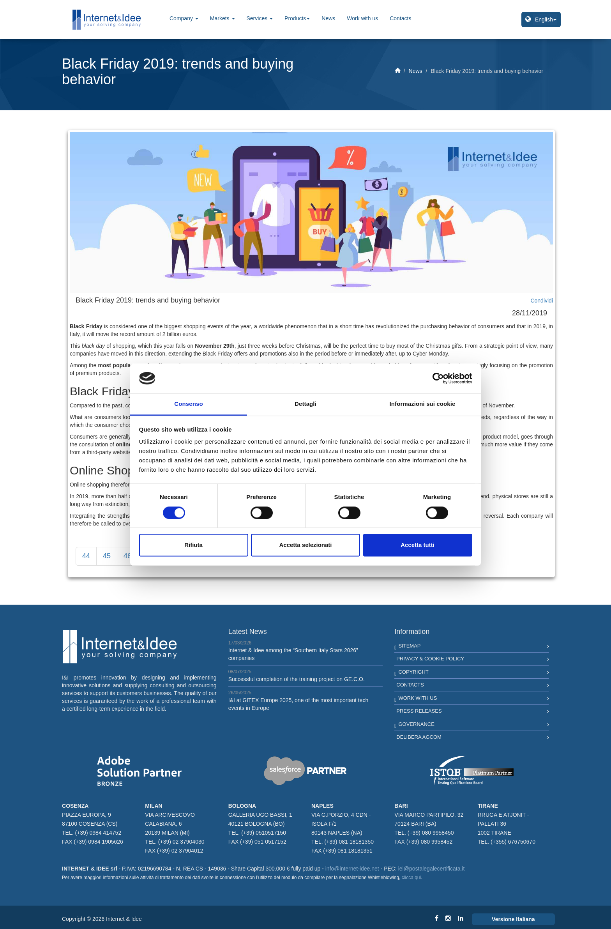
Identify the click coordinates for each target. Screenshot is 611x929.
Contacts (400, 18)
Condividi (541, 300)
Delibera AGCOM (418, 737)
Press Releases (418, 711)
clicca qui (411, 877)
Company (184, 18)
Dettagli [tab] (305, 404)
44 (86, 556)
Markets (222, 18)
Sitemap (409, 646)
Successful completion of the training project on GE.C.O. (296, 679)
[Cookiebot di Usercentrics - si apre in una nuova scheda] (438, 378)
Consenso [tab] (188, 404)
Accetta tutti (417, 545)
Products (297, 18)
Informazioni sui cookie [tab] (423, 404)
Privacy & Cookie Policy (430, 659)
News (328, 18)
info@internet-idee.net (352, 868)
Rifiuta (193, 545)
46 (127, 556)
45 (107, 556)
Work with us (362, 18)
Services (260, 18)
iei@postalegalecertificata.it (431, 868)
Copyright (413, 672)
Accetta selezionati (305, 545)
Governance (416, 724)
